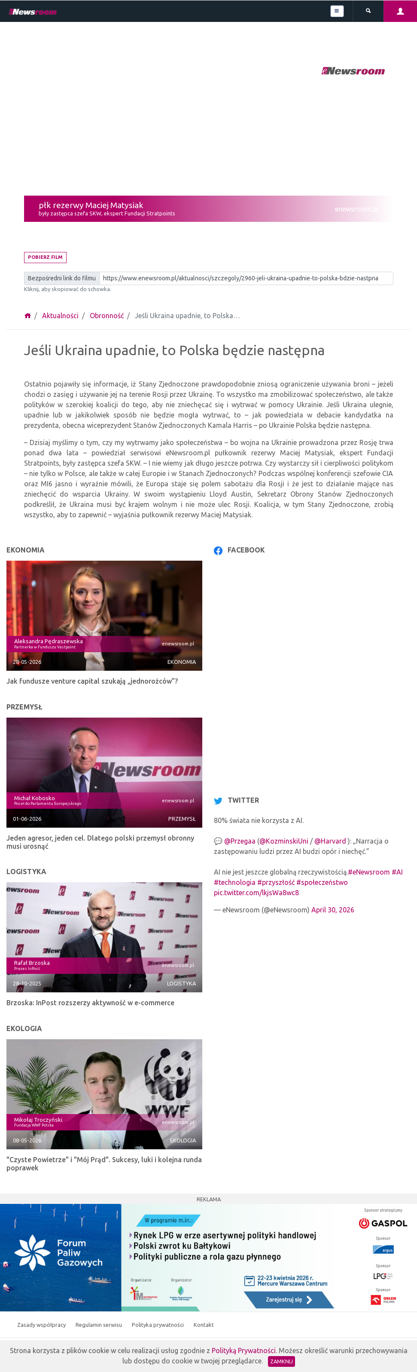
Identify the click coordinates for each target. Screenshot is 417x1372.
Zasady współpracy (42, 1325)
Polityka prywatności (158, 1325)
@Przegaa (240, 841)
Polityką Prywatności (244, 1350)
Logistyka (181, 983)
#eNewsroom (369, 872)
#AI (397, 872)
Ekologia (183, 1140)
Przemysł (182, 819)
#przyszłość (276, 882)
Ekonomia (181, 662)
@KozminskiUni (283, 841)
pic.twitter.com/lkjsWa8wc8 (256, 892)
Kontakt (204, 1325)
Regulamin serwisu (99, 1325)
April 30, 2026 (332, 910)
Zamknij (281, 1361)
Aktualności (60, 315)
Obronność (107, 315)
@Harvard (330, 841)
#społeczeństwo (322, 882)
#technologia (235, 882)
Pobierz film (45, 257)
